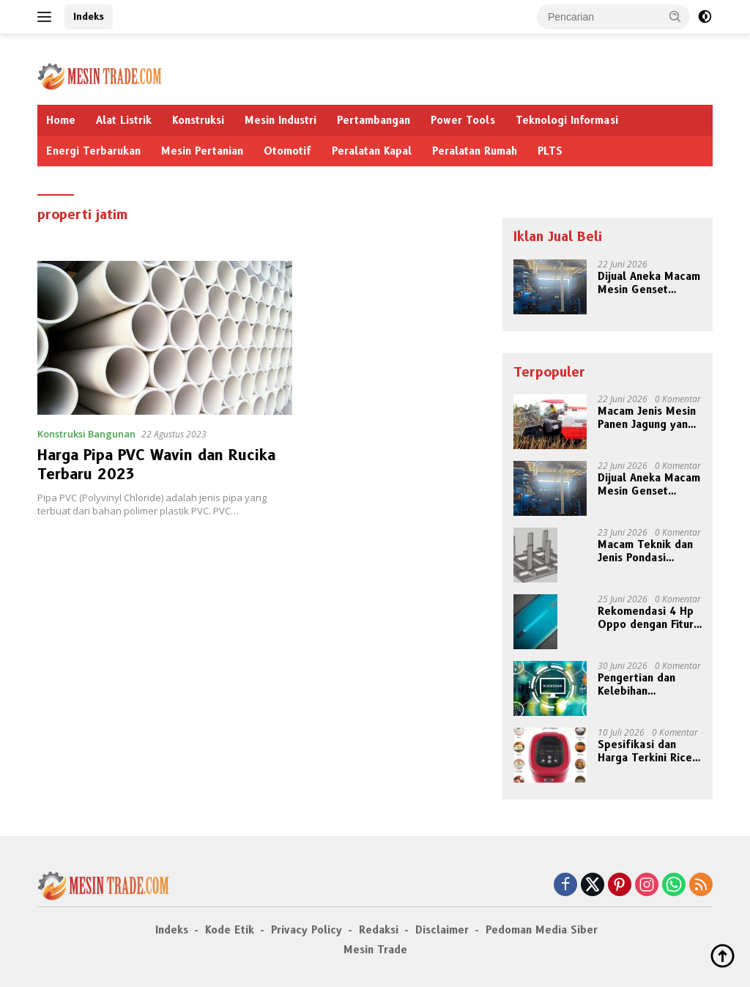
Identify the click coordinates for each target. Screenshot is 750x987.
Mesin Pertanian (202, 151)
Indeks (88, 16)
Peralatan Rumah (474, 151)
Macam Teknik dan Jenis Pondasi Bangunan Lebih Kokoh (645, 551)
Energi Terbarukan (93, 151)
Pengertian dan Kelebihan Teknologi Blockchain (636, 684)
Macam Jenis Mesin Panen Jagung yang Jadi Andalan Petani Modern (647, 417)
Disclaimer (442, 929)
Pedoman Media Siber (542, 929)
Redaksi (378, 929)
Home (60, 120)
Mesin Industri (280, 120)
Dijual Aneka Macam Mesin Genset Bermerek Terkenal (649, 283)
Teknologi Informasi (567, 120)
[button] (675, 16)
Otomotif (287, 151)
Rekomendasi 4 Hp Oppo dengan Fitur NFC (646, 618)
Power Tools (463, 120)
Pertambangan (373, 120)
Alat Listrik (124, 120)
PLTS (550, 151)
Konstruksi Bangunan (86, 433)
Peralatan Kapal (372, 151)
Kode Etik (229, 929)
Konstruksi (198, 120)
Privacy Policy (306, 929)
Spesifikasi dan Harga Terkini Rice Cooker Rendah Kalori (645, 751)
